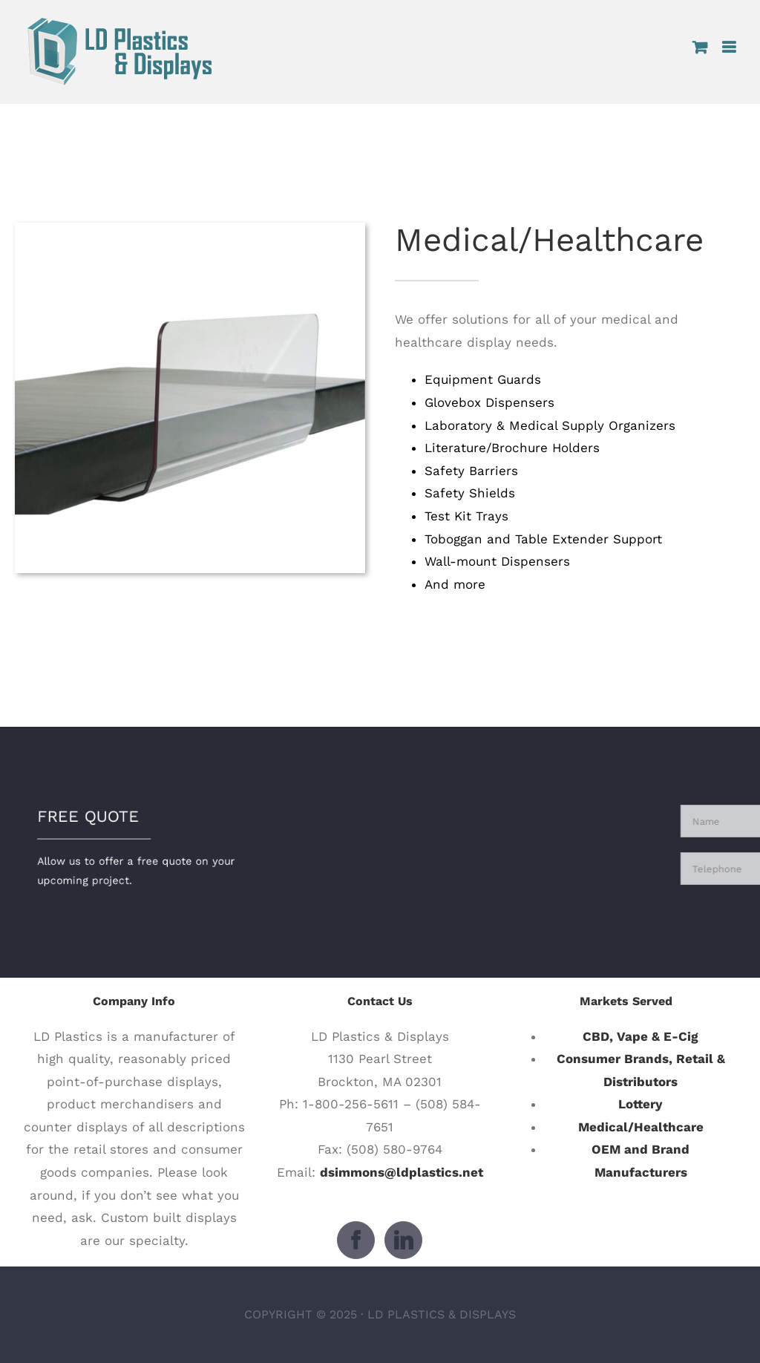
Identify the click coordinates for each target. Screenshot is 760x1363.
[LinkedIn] (403, 1240)
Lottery (640, 1103)
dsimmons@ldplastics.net (401, 1172)
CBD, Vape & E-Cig (640, 1036)
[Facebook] (356, 1240)
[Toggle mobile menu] (730, 47)
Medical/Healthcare (641, 1127)
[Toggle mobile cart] (699, 47)
